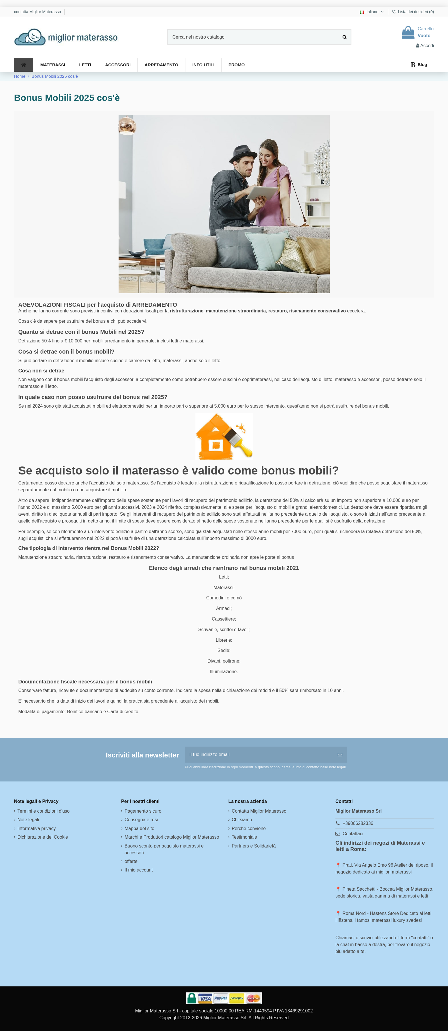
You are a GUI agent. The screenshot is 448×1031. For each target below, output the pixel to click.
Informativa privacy (36, 828)
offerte (131, 861)
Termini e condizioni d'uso (43, 811)
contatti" (421, 937)
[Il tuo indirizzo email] (259, 755)
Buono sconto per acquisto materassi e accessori (164, 849)
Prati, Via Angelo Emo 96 (367, 865)
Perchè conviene (249, 828)
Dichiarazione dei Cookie (42, 837)
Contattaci (353, 833)
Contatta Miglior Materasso (259, 811)
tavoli (243, 629)
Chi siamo (242, 819)
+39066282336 (358, 823)
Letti (223, 577)
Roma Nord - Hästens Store (370, 913)
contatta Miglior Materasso (38, 11)
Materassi (223, 587)
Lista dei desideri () (413, 11)
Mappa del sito (139, 828)
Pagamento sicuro (143, 811)
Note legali (28, 819)
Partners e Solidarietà (254, 845)
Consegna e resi (141, 819)
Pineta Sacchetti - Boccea (368, 889)
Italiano (372, 11)
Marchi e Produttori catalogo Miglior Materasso (172, 837)
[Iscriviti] (340, 755)
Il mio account (139, 870)
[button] (203, 65)
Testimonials (244, 837)
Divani (213, 661)
